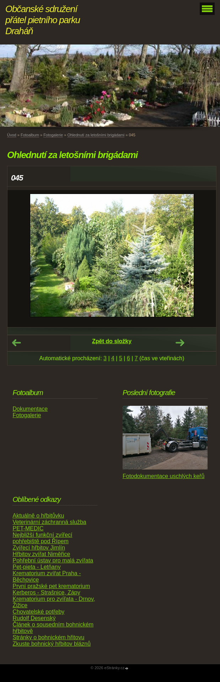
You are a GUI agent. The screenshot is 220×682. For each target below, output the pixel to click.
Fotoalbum (30, 135)
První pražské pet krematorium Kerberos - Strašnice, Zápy (51, 589)
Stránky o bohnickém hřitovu (48, 637)
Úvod (11, 135)
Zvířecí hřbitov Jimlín (38, 548)
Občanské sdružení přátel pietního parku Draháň (42, 20)
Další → (180, 342)
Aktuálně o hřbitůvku (38, 516)
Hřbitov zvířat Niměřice (41, 554)
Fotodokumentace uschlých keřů (163, 476)
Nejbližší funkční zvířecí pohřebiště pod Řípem (42, 538)
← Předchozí (16, 342)
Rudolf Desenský (33, 618)
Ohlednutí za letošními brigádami (95, 135)
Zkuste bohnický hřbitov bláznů (51, 644)
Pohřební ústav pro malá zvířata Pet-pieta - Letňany (52, 563)
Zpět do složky (112, 341)
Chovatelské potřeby (38, 612)
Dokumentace (30, 409)
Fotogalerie (53, 135)
